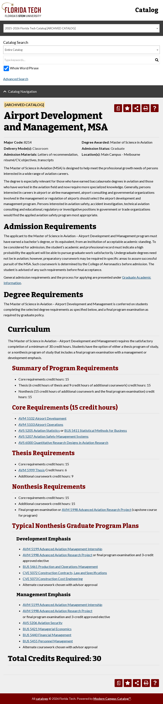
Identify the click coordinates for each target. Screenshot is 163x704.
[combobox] (81, 28)
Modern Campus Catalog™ (112, 698)
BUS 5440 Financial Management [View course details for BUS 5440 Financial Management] (47, 635)
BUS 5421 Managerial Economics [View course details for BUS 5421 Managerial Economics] (47, 629)
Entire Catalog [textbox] (13, 49)
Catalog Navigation (22, 91)
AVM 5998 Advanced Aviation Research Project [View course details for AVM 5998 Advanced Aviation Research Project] (96, 509)
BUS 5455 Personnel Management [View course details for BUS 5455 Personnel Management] (48, 641)
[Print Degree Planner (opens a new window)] (118, 108)
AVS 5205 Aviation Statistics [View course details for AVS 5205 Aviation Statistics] (39, 430)
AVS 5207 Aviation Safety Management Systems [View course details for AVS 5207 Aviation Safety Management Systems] (53, 436)
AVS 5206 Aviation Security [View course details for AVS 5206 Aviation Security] (42, 623)
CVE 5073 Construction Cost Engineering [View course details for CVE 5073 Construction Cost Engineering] (53, 579)
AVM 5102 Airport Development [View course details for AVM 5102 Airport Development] (42, 418)
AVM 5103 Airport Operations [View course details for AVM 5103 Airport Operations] (40, 424)
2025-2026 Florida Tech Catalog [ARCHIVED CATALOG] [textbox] (40, 28)
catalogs (42, 698)
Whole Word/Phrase (24, 68)
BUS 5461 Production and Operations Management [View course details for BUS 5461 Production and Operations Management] (60, 566)
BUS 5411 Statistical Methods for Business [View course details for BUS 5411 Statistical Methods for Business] (95, 430)
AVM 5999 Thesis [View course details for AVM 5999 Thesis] (31, 470)
